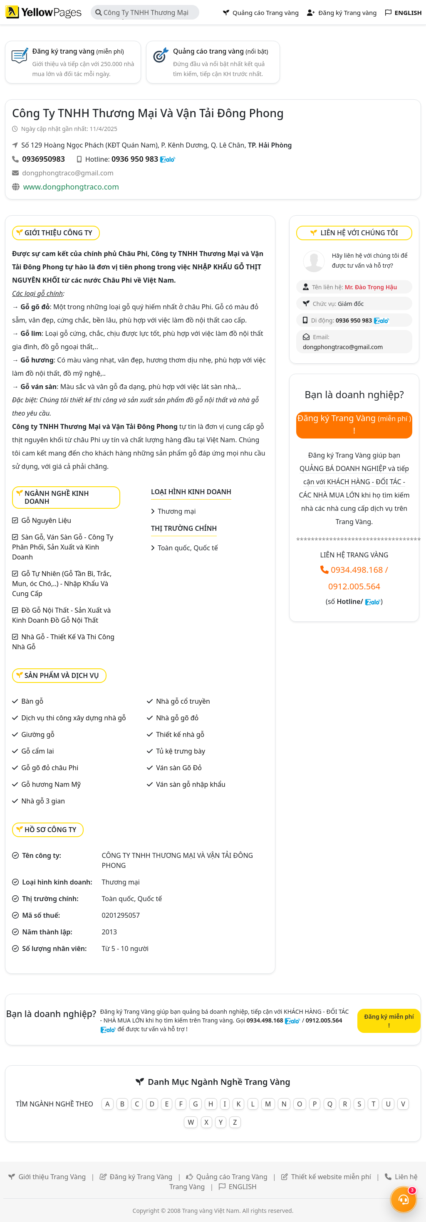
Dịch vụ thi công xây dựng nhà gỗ (73, 717)
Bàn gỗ (32, 701)
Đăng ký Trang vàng (341, 12)
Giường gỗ (37, 734)
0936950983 (43, 159)
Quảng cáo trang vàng (220, 51)
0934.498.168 (357, 569)
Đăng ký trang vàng (78, 51)
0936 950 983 (134, 159)
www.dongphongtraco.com (71, 187)
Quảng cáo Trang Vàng (231, 1176)
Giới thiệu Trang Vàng (52, 1176)
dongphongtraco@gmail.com (68, 172)
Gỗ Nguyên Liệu (46, 520)
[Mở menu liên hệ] (403, 1199)
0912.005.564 (354, 586)
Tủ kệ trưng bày (180, 751)
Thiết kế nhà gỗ (180, 734)
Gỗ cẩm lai (37, 751)
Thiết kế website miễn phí (331, 1176)
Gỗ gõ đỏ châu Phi (49, 767)
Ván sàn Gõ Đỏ (179, 767)
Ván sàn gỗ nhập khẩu (190, 784)
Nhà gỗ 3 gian (43, 801)
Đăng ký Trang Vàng (141, 1176)
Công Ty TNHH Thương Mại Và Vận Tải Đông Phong (142, 14)
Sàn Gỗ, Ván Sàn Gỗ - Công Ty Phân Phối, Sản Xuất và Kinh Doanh (62, 547)
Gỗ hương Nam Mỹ (51, 784)
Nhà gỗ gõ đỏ (177, 717)
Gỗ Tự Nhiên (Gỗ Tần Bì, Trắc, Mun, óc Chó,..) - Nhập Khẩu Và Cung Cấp (61, 583)
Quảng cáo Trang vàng (261, 12)
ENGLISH (243, 1186)
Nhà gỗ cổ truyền (183, 701)
